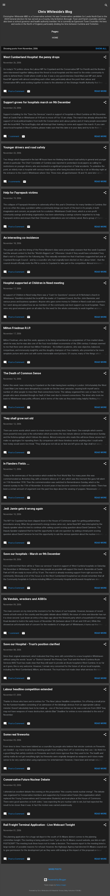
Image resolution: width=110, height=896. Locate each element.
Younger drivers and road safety (24, 147)
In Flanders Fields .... (16, 463)
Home (55, 37)
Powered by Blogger (55, 879)
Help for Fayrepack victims (20, 192)
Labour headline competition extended (27, 689)
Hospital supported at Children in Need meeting (33, 283)
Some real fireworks (16, 734)
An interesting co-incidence (21, 237)
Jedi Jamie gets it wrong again (23, 508)
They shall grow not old (18, 418)
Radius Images (61, 885)
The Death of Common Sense (22, 373)
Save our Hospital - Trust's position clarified (31, 644)
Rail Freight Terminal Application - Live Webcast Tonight (39, 824)
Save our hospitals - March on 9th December (31, 554)
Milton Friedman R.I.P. (17, 328)
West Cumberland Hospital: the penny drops (31, 57)
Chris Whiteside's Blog (55, 12)
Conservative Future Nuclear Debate (26, 779)
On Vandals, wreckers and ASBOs (25, 599)
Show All (101, 48)
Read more (100, 91)
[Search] (106, 5)
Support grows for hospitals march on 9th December (37, 102)
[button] (105, 57)
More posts (55, 869)
